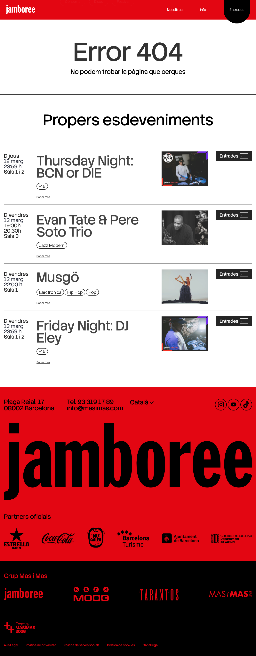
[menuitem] (159, 402)
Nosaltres (180, 9)
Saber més (43, 197)
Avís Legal (11, 645)
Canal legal (150, 645)
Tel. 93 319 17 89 (90, 402)
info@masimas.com (95, 408)
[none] (159, 402)
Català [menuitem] (139, 402)
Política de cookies (121, 645)
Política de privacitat (41, 645)
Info (209, 9)
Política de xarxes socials (81, 645)
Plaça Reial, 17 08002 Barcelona (29, 405)
